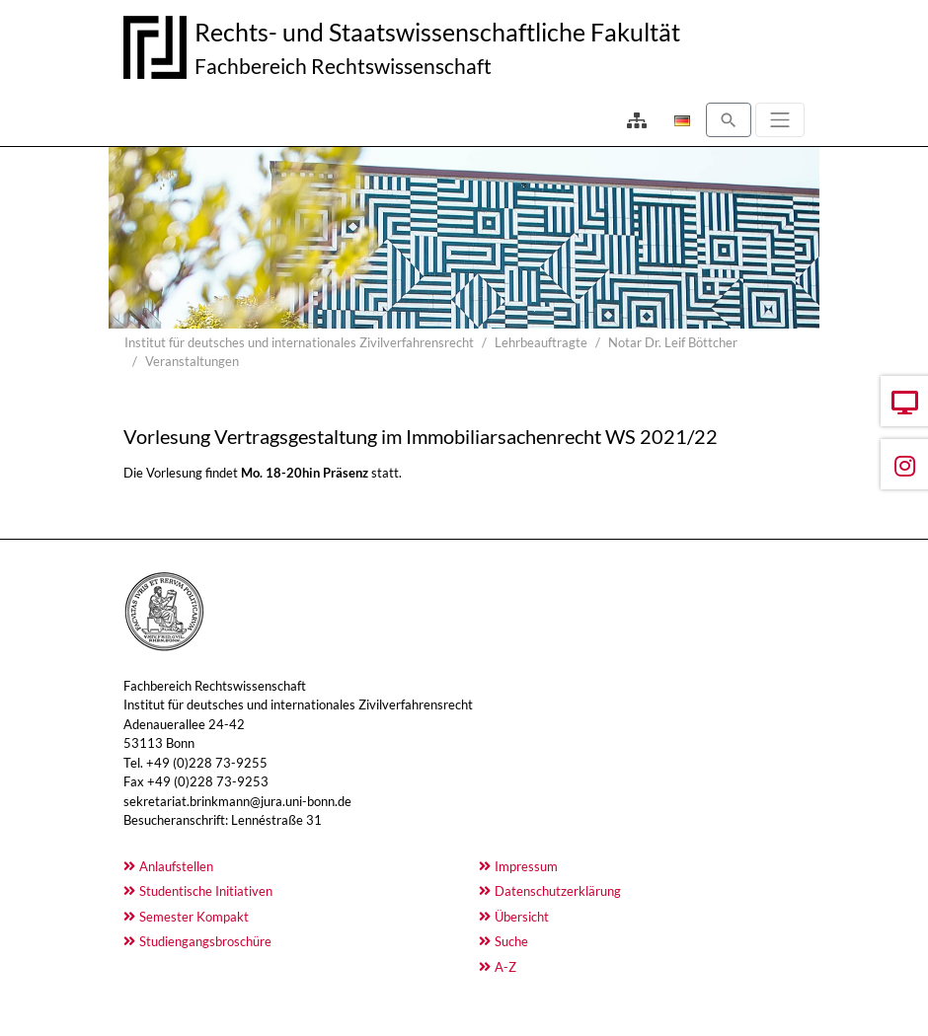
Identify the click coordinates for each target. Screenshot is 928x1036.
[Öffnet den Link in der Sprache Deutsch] (680, 120)
